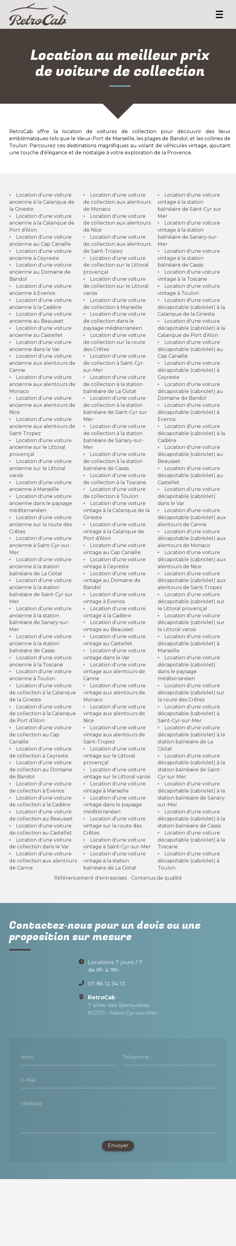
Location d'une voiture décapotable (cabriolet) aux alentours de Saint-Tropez (192, 580)
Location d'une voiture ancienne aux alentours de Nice (42, 405)
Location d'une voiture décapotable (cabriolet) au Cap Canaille (190, 349)
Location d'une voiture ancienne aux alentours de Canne (42, 363)
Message (31, 1103)
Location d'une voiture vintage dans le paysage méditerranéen (114, 805)
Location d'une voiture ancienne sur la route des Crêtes (40, 524)
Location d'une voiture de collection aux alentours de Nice (117, 223)
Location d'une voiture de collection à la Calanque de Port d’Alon (42, 713)
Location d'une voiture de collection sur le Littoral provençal (116, 265)
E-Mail (28, 1080)
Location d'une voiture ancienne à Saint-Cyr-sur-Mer (40, 545)
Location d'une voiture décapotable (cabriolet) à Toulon (189, 861)
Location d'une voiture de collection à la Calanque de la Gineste (42, 693)
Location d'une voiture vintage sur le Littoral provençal (114, 756)
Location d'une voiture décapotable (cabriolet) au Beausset (190, 454)
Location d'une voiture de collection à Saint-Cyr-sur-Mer (114, 363)
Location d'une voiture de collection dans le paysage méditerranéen (114, 321)
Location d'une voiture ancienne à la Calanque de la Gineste (41, 202)
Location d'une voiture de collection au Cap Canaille (40, 735)
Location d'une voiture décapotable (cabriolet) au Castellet (190, 475)
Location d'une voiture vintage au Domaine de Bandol (114, 580)
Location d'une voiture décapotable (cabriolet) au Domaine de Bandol (190, 391)
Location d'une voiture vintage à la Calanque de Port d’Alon (114, 531)
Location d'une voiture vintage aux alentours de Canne (114, 671)
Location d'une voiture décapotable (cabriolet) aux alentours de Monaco (192, 538)
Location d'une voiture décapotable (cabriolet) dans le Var (189, 496)
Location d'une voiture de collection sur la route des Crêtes (114, 342)
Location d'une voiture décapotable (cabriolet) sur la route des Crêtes (191, 693)
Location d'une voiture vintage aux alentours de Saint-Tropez (114, 735)
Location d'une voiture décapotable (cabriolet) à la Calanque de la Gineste (191, 307)
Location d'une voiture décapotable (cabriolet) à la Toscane (191, 840)
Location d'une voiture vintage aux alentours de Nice (114, 713)
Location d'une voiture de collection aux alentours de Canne (43, 861)
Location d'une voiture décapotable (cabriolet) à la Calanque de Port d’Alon (191, 328)
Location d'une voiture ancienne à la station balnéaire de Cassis (40, 644)
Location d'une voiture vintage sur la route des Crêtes (114, 826)
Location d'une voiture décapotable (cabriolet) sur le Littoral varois (191, 622)
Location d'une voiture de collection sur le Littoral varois (116, 286)
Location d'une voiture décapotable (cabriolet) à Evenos (189, 412)
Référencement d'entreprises (90, 878)
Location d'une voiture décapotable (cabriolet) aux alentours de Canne (192, 517)
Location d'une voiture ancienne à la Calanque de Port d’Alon (41, 223)
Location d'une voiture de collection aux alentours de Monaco (117, 202)
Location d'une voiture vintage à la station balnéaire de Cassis (189, 258)
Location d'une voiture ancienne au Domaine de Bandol (40, 272)
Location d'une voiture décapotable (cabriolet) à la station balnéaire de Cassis (191, 819)
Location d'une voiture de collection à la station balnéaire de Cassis (114, 461)
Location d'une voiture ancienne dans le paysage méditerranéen (40, 503)
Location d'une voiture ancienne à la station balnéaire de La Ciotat (40, 567)
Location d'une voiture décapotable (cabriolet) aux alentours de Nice (192, 559)
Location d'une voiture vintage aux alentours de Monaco (114, 693)
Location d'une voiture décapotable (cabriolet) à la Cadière (191, 433)
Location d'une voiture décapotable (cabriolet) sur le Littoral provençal (191, 601)
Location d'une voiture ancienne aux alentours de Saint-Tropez (42, 426)
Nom (27, 1057)
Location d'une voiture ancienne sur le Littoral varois (40, 468)
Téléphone (135, 1057)
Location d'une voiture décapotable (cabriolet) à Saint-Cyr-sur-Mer (189, 713)
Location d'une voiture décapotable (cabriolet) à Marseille (189, 644)
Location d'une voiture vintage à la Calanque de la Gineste (116, 510)
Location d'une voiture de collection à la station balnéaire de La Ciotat (114, 384)
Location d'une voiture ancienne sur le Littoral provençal (40, 447)
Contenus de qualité (156, 878)
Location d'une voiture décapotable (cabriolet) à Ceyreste (189, 370)
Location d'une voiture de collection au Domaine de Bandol (40, 770)
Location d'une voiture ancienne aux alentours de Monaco (42, 384)
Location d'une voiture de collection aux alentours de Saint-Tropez (117, 244)
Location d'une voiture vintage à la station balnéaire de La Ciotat (114, 861)
